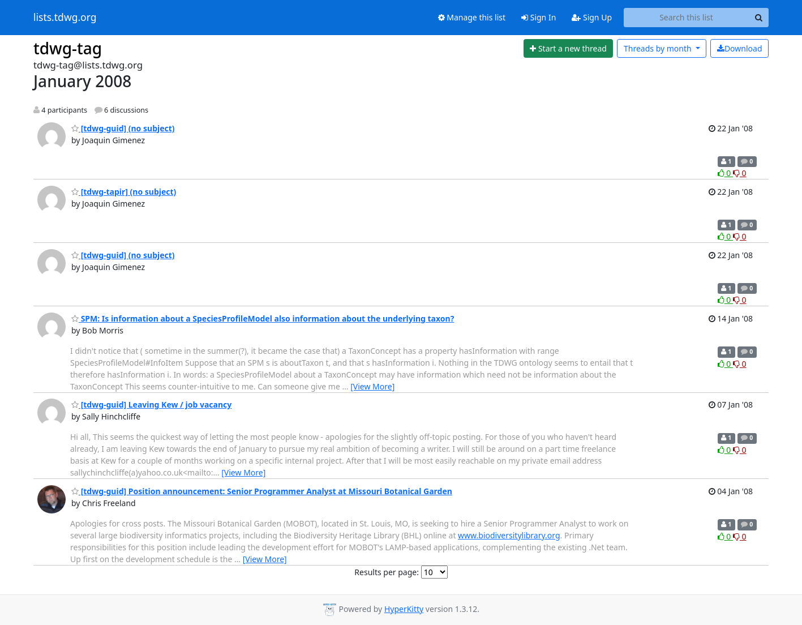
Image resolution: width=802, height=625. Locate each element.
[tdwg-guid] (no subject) (123, 128)
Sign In (538, 17)
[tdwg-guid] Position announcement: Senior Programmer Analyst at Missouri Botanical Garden (261, 491)
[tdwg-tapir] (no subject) (123, 191)
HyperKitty (403, 608)
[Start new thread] (569, 48)
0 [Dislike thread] (740, 173)
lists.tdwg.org (65, 17)
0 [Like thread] (725, 173)
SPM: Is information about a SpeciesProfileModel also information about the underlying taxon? (262, 318)
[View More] (372, 386)
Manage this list (472, 17)
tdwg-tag (67, 48)
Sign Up (592, 17)
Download (739, 48)
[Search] (758, 17)
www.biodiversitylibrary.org (509, 535)
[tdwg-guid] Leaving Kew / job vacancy (151, 404)
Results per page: (386, 572)
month (658, 48)
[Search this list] (686, 17)
